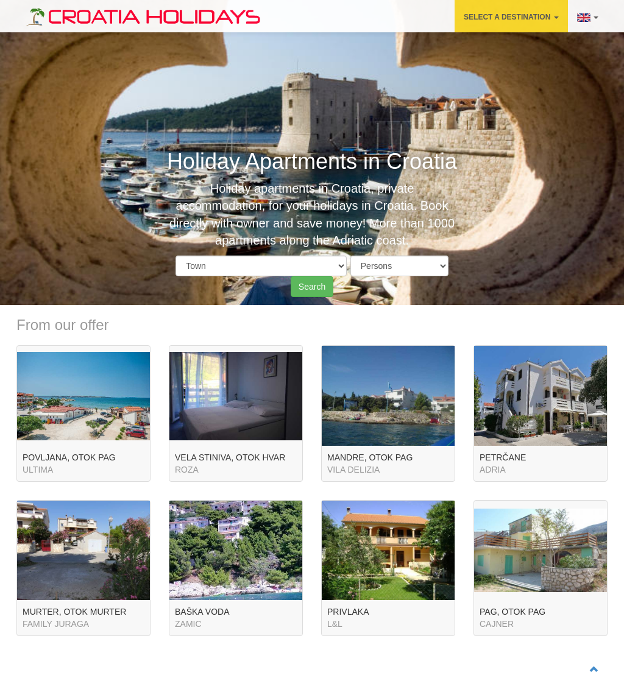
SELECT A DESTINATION (511, 17)
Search (312, 287)
